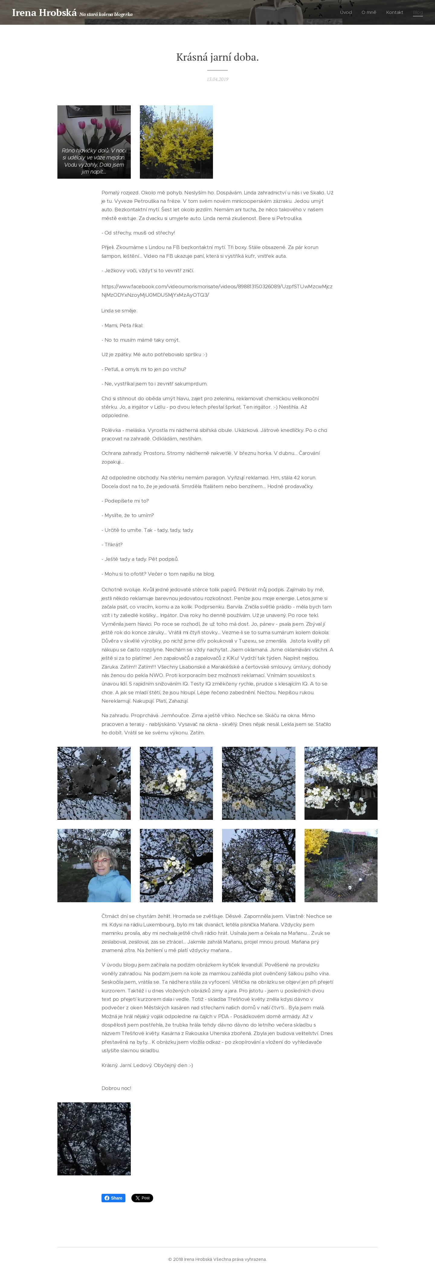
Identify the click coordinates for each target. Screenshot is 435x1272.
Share (113, 1198)
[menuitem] (348, 12)
